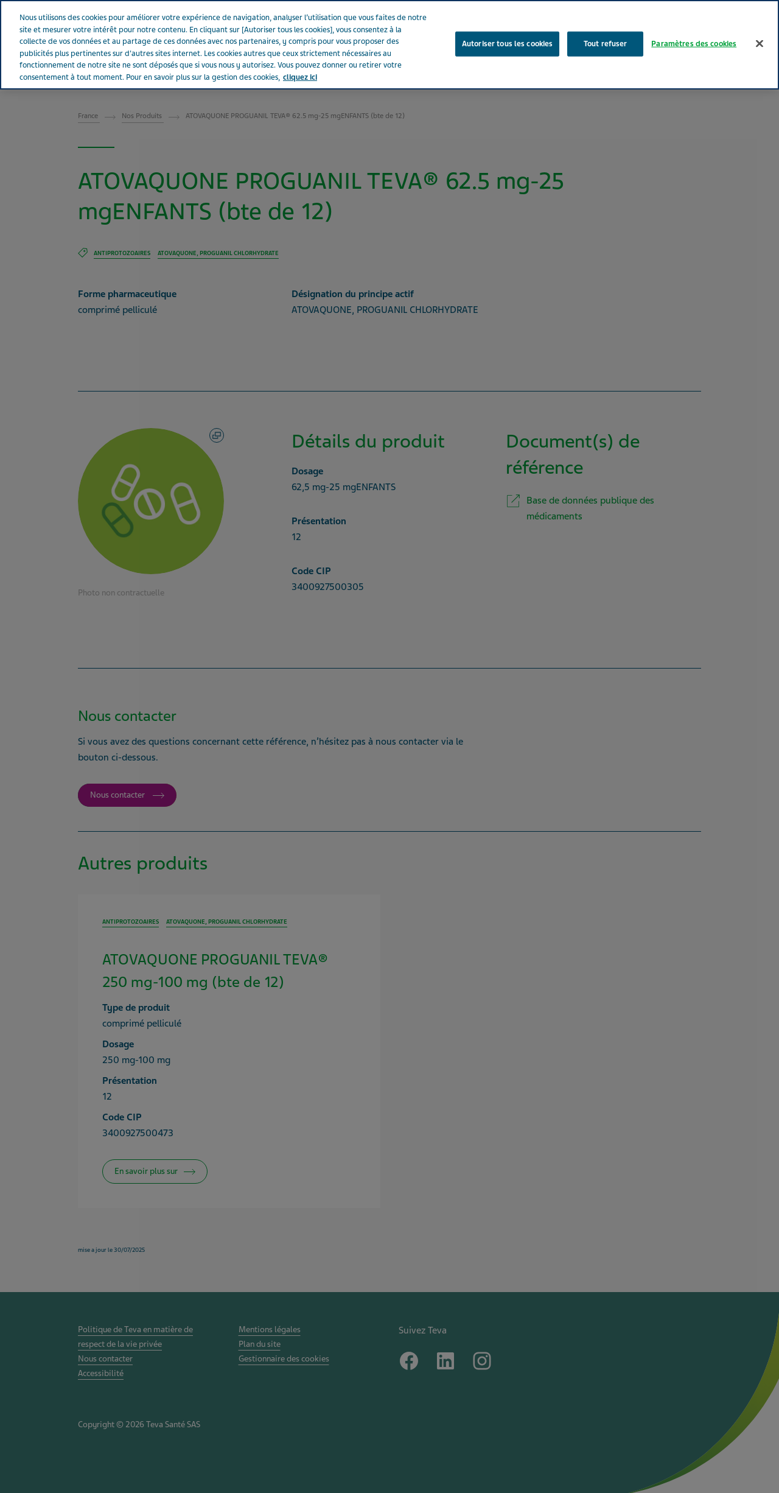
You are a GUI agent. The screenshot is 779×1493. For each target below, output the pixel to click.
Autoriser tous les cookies (507, 43)
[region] (389, 45)
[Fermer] (759, 43)
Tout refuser (605, 43)
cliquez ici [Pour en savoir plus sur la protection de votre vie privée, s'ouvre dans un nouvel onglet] (300, 77)
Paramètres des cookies (693, 43)
